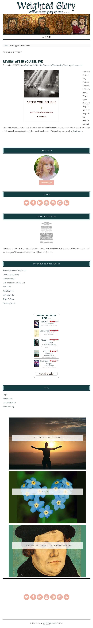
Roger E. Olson (8, 299)
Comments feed (9, 402)
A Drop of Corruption (47, 341)
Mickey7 (44, 321)
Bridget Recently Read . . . (46, 317)
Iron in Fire (7, 287)
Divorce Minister (9, 278)
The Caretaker (48, 352)
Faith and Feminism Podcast (14, 283)
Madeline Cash (50, 333)
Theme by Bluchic (46, 625)
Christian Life (37, 65)
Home (6, 46)
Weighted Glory (50, 623)
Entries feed (7, 398)
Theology (67, 65)
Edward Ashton (50, 323)
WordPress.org (8, 406)
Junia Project (8, 291)
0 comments (77, 65)
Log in (5, 394)
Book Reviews (26, 65)
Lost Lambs (44, 331)
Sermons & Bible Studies (52, 65)
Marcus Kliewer (50, 355)
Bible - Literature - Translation (14, 270)
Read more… (78, 131)
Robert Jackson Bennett (50, 344)
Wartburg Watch (9, 303)
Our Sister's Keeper (46, 362)
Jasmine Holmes (49, 365)
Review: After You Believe (23, 61)
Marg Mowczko (8, 295)
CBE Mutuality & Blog (11, 274)
